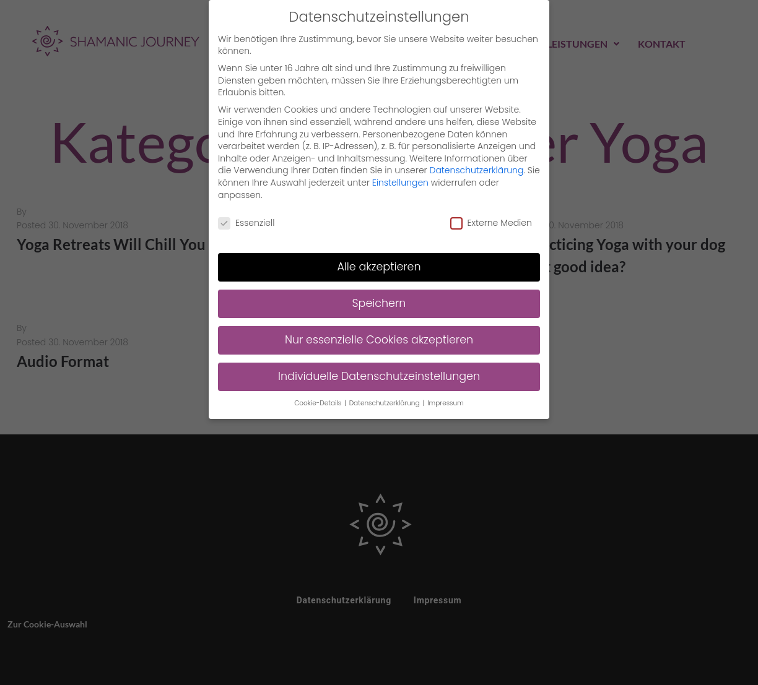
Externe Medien (491, 221)
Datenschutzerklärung (477, 168)
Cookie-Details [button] (318, 400)
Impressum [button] (445, 400)
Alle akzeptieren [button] (378, 264)
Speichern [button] (379, 300)
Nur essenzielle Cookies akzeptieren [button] (379, 337)
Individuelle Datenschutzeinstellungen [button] (379, 373)
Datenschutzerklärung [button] (385, 400)
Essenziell (246, 221)
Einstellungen (400, 180)
